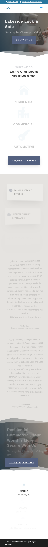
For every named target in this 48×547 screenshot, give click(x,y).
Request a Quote (24, 160)
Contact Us (24, 40)
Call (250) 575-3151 (21, 462)
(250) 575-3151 (13, 2)
